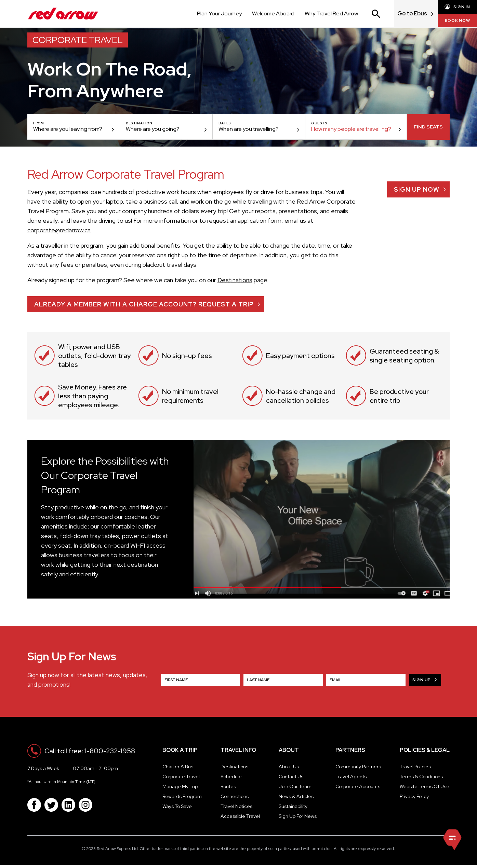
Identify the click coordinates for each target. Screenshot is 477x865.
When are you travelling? (248, 129)
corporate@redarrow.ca (59, 230)
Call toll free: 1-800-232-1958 (89, 750)
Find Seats (428, 127)
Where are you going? (153, 129)
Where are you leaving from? (67, 129)
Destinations (234, 280)
